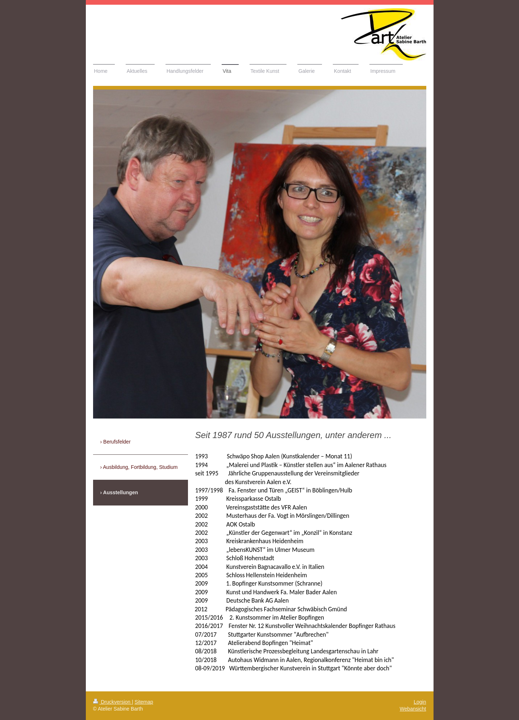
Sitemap (144, 702)
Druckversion (112, 702)
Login (420, 702)
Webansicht (413, 709)
